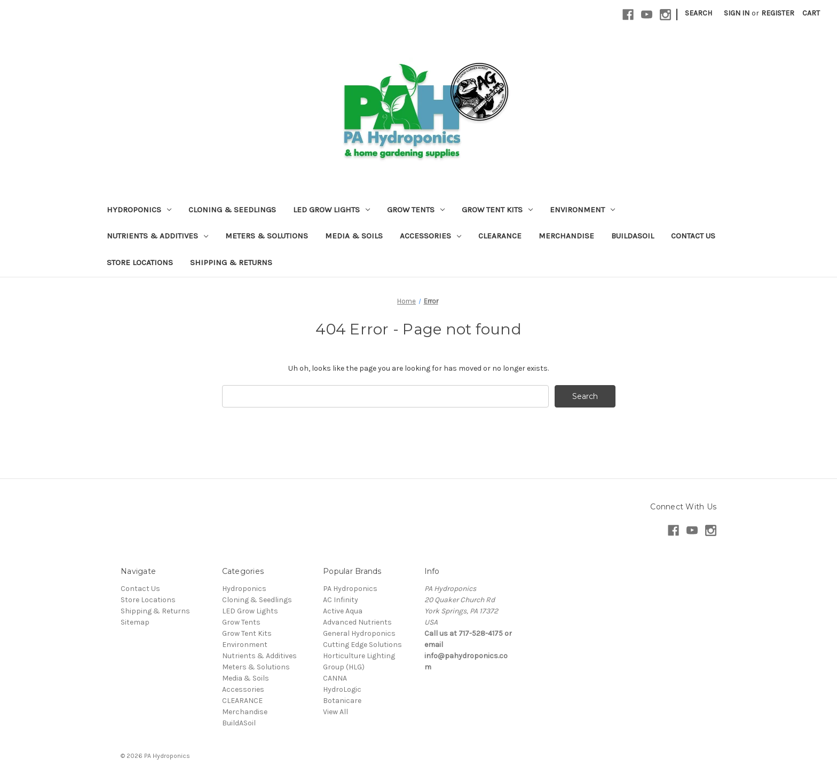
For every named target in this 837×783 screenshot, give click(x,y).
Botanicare (342, 700)
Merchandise (566, 236)
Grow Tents (416, 209)
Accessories (430, 236)
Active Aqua (342, 611)
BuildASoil (632, 236)
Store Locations (140, 262)
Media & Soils (354, 236)
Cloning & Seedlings (232, 209)
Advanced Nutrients (357, 622)
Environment (582, 209)
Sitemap (135, 622)
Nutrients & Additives (157, 236)
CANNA (335, 678)
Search (698, 13)
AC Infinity (340, 599)
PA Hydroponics (350, 588)
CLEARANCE (500, 236)
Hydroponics (139, 209)
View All (335, 711)
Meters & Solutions (266, 236)
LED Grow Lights (331, 209)
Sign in (736, 13)
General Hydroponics (359, 633)
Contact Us (693, 236)
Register (777, 13)
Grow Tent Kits (497, 209)
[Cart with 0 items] (811, 13)
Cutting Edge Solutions (362, 644)
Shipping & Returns (231, 262)
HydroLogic (342, 689)
